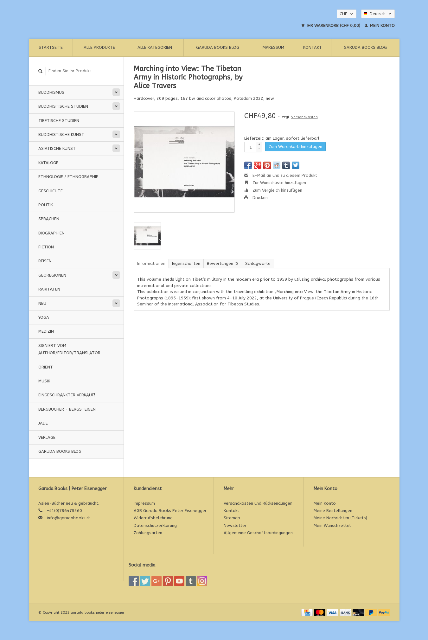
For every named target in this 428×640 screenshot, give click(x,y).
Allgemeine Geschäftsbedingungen (258, 532)
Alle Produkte (99, 47)
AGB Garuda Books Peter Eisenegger (170, 510)
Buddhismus (51, 92)
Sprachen (48, 218)
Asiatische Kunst (57, 148)
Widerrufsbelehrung (153, 517)
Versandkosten (304, 117)
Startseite (51, 47)
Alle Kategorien (154, 47)
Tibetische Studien (58, 120)
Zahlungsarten (148, 532)
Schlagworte (258, 263)
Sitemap (232, 517)
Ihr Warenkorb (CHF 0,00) (331, 25)
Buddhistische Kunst (61, 134)
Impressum (273, 47)
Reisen (45, 261)
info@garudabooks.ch (69, 517)
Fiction (46, 247)
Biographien (51, 233)
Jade (43, 423)
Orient (45, 367)
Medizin (46, 331)
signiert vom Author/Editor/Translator (69, 349)
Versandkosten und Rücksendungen (258, 503)
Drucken (256, 197)
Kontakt (312, 47)
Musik (44, 381)
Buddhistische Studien (63, 106)
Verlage (46, 437)
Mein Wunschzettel (332, 525)
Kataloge (48, 162)
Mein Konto (380, 25)
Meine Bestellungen (333, 510)
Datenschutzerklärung (155, 525)
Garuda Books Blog (217, 47)
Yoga (43, 317)
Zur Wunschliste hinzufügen (275, 182)
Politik (45, 204)
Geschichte (50, 191)
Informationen (151, 263)
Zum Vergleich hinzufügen (273, 190)
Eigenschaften (186, 263)
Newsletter (235, 525)
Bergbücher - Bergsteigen (67, 409)
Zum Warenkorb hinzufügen (295, 146)
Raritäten (49, 289)
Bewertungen (223, 263)
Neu (42, 303)
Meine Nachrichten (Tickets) (340, 517)
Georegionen (52, 275)
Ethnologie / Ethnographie (68, 176)
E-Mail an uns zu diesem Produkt (280, 175)
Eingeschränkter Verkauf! (66, 395)
